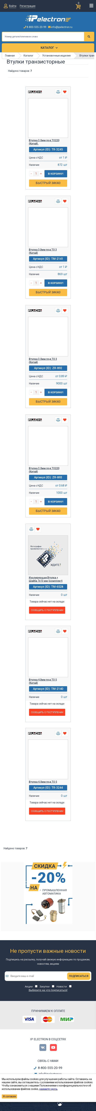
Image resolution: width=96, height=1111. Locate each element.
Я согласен (9, 1096)
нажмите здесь (48, 1089)
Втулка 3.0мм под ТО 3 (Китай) (43, 361)
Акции (29, 986)
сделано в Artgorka (44, 1105)
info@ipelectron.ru (60, 27)
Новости (61, 986)
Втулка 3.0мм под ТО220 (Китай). (44, 142)
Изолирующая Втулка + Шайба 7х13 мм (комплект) (46, 579)
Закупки (45, 986)
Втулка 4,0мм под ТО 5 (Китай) (43, 681)
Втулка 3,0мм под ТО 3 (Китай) (43, 251)
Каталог (47, 47)
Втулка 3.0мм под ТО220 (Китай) (44, 470)
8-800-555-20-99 (35, 27)
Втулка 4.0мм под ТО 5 (43, 781)
